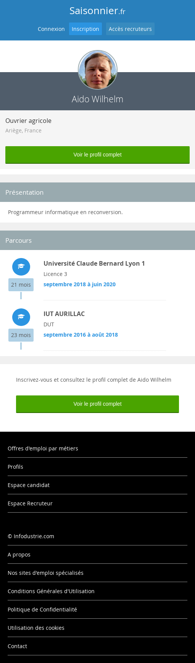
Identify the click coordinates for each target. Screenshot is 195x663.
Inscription (85, 28)
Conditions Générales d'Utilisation (51, 591)
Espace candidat (29, 485)
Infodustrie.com (34, 536)
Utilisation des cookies (36, 627)
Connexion (51, 28)
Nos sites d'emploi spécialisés (46, 572)
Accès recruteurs (130, 28)
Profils (15, 466)
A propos (19, 554)
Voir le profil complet (97, 155)
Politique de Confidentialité (42, 609)
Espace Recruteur (30, 503)
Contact (17, 646)
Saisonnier (97, 10)
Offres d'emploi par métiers (43, 448)
